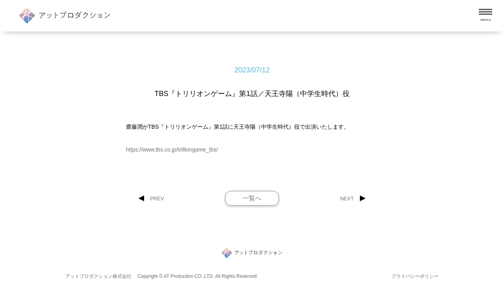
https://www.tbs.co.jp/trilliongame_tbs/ (172, 149)
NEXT (347, 198)
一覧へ (252, 198)
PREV (157, 198)
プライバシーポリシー (415, 276)
